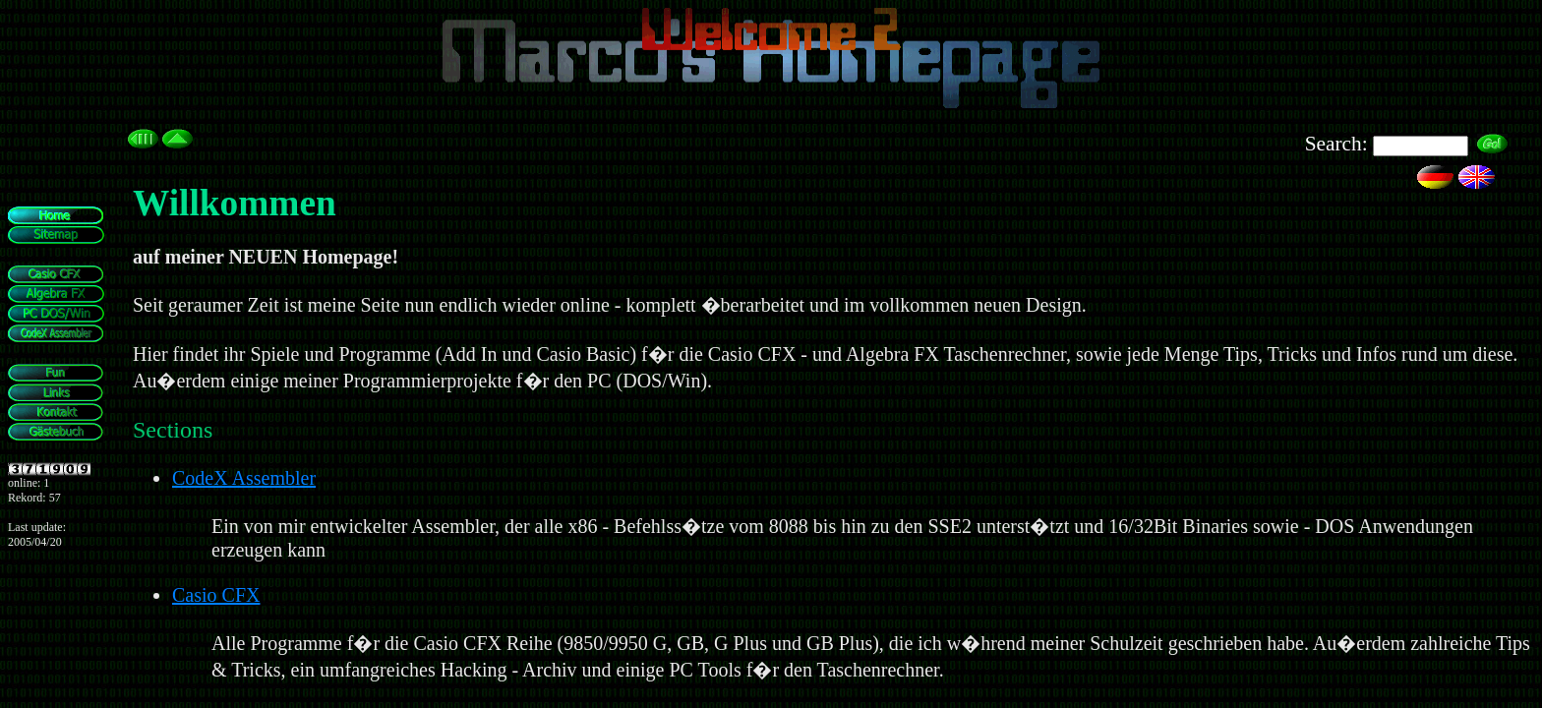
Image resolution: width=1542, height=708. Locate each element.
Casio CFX (216, 595)
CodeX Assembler (244, 478)
